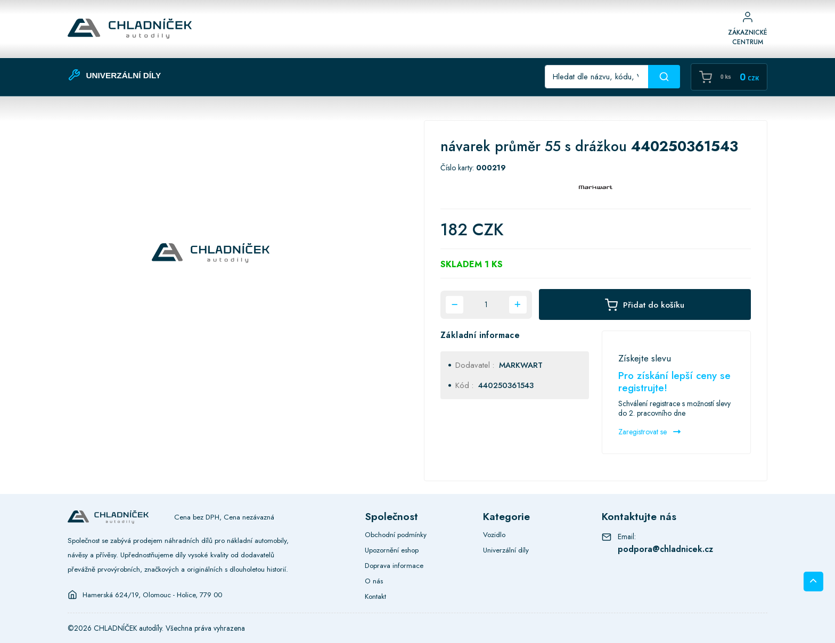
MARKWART (521, 365)
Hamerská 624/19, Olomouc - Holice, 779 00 (152, 594)
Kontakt (375, 596)
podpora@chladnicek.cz (665, 549)
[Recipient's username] (597, 76)
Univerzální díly (506, 550)
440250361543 (506, 385)
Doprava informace (394, 565)
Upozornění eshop (392, 550)
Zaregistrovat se (649, 431)
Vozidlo (494, 534)
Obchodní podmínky (396, 534)
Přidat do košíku (644, 304)
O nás (374, 580)
